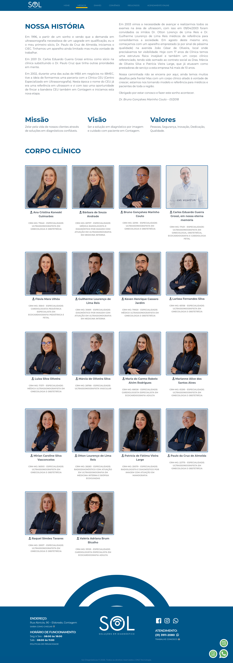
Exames (97, 5)
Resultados (133, 5)
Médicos (81, 5)
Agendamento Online (158, 5)
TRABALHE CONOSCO (168, 639)
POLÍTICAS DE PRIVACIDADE (44, 644)
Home (67, 5)
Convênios (114, 5)
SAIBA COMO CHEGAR (43, 626)
